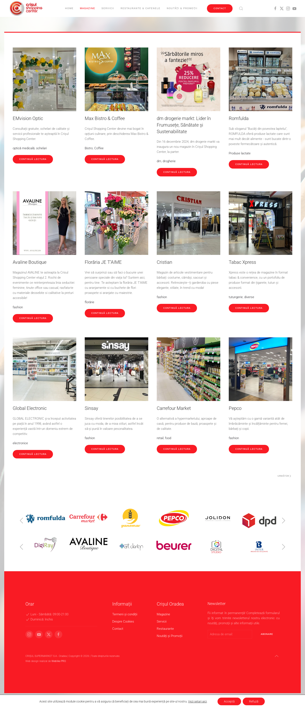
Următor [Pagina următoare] (284, 476)
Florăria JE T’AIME (103, 262)
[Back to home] (26, 8)
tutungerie (236, 297)
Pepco (235, 408)
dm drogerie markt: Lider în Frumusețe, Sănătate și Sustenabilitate (184, 125)
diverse (249, 297)
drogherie (169, 161)
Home (69, 8)
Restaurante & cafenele (140, 8)
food (168, 438)
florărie (89, 302)
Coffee (99, 148)
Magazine (87, 8)
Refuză (253, 701)
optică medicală (24, 148)
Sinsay (91, 408)
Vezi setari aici (197, 701)
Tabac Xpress (242, 262)
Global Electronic (30, 408)
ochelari (41, 148)
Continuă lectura (32, 159)
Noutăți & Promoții (182, 8)
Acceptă (229, 701)
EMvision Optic (28, 118)
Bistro (89, 148)
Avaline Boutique (29, 262)
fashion (18, 307)
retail (160, 438)
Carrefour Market (174, 408)
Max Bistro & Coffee (105, 118)
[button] (241, 8)
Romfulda (239, 118)
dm (159, 161)
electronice (20, 443)
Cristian (164, 262)
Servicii (107, 8)
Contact (220, 8)
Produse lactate (240, 153)
